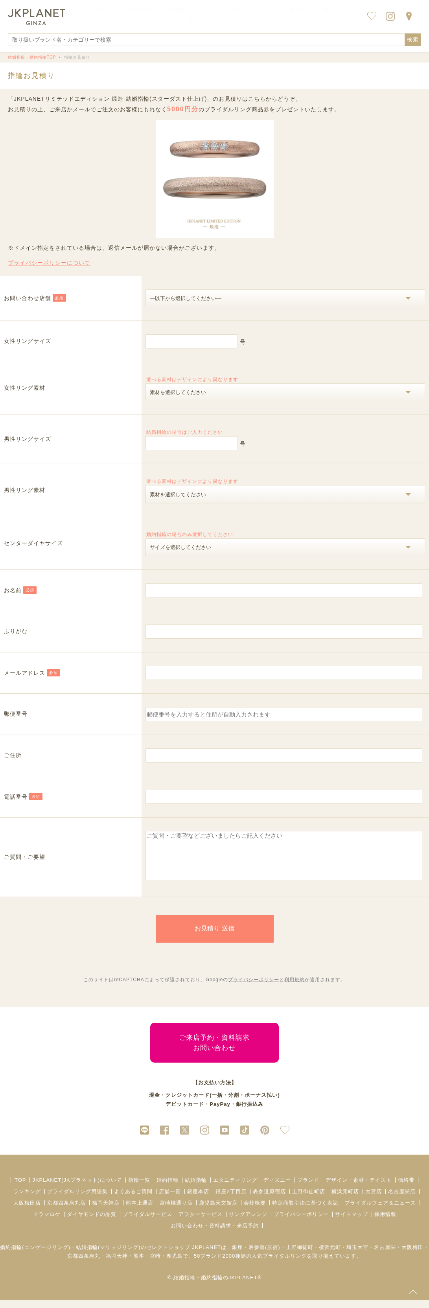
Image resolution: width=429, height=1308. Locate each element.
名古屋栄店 (402, 1200)
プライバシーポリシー (253, 988)
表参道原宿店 (269, 1200)
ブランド (308, 1188)
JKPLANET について (320, 20)
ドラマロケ (47, 1222)
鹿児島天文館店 (218, 1211)
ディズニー (277, 1188)
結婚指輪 (196, 1188)
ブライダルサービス (147, 1222)
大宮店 (373, 1200)
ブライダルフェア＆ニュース (380, 1211)
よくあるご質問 (133, 1200)
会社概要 (255, 1211)
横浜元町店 (345, 1200)
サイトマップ (351, 1222)
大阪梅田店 (27, 1211)
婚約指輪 (168, 1188)
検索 (413, 39)
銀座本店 (198, 1200)
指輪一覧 (139, 1188)
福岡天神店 (106, 1211)
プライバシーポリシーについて (49, 263)
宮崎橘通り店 (176, 1211)
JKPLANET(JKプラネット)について (77, 1188)
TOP (20, 1188)
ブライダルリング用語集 (77, 1200)
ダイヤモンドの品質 (91, 1222)
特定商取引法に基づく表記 (305, 1211)
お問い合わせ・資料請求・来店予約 (215, 1234)
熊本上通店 (139, 1211)
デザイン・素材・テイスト (359, 1188)
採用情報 (385, 1222)
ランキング (27, 1200)
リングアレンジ (248, 1222)
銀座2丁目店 (230, 1200)
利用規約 (294, 988)
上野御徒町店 (308, 1200)
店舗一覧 (199, 20)
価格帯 (406, 1188)
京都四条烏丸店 (66, 1211)
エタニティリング (235, 1188)
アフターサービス (201, 1222)
